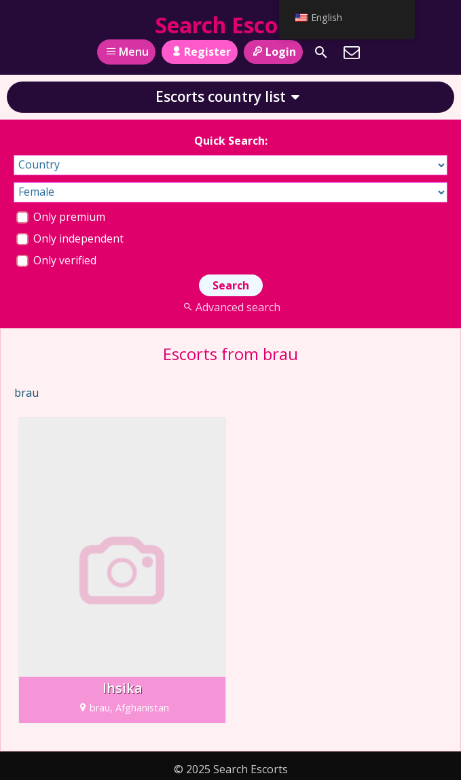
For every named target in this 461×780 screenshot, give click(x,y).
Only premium (60, 216)
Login (273, 51)
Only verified (56, 260)
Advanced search (230, 307)
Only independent (70, 238)
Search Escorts (231, 24)
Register (199, 51)
